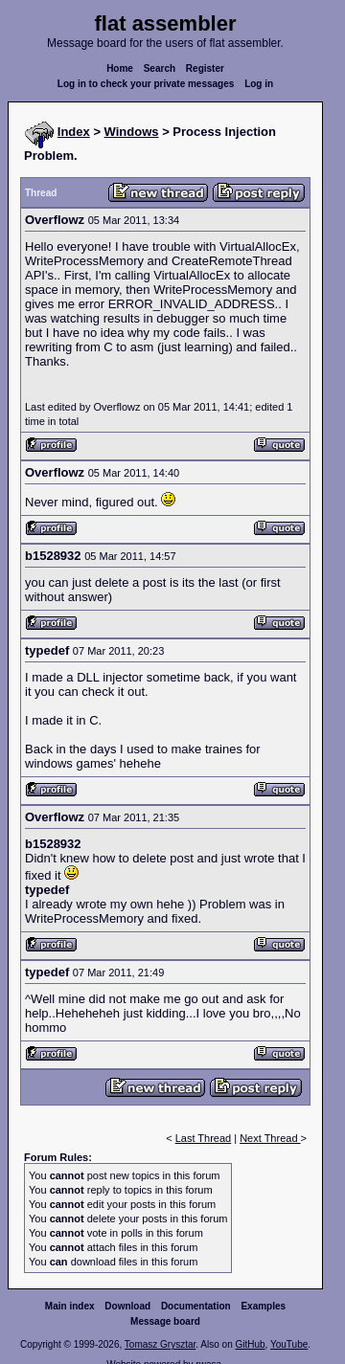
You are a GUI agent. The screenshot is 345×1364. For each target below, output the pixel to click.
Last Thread (203, 1138)
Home (119, 68)
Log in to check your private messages (146, 83)
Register (205, 68)
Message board (165, 1321)
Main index (70, 1306)
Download (127, 1306)
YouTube (289, 1344)
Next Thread (270, 1138)
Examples (263, 1306)
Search (159, 68)
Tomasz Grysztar (160, 1344)
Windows (131, 131)
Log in (258, 83)
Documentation (196, 1306)
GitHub (249, 1344)
